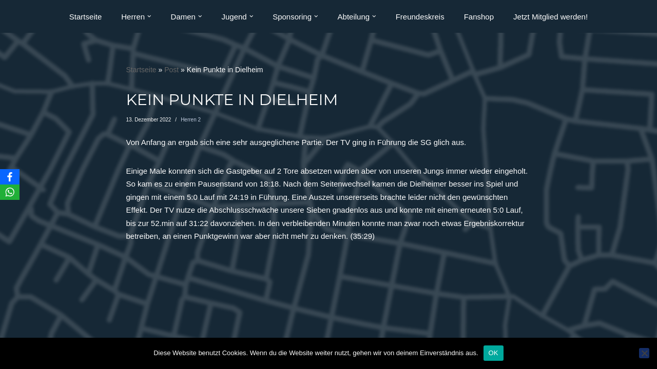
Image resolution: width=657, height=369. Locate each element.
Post (171, 70)
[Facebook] (10, 176)
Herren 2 (191, 119)
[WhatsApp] (10, 192)
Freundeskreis (420, 16)
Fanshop (479, 16)
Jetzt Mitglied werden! (550, 16)
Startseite (85, 16)
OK (493, 353)
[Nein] (644, 353)
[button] (149, 16)
